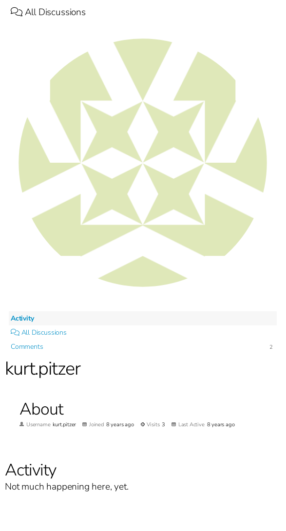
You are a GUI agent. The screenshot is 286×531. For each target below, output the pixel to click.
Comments (27, 346)
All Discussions (48, 12)
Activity (22, 318)
